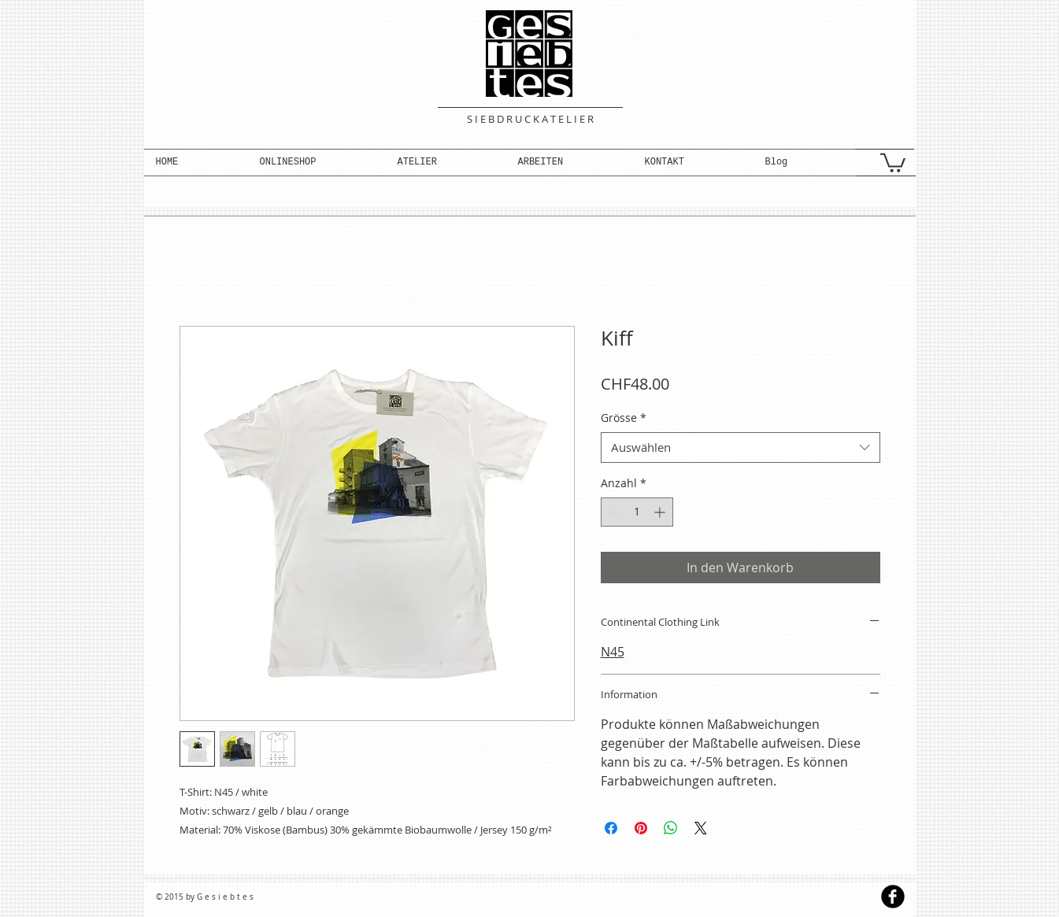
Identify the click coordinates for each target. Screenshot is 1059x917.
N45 (612, 651)
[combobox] (740, 447)
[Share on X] (700, 828)
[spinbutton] (637, 512)
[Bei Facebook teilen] (611, 828)
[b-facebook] (893, 896)
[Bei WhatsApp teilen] (670, 828)
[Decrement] (613, 512)
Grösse (623, 417)
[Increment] (661, 512)
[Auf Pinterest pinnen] (640, 828)
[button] (317, 163)
